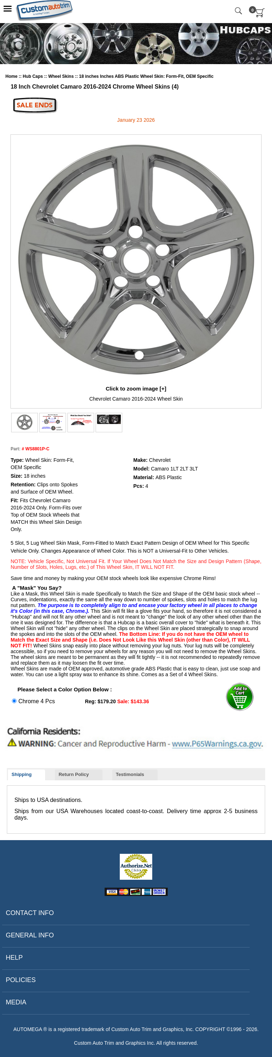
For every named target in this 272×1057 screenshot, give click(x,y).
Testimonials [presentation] (130, 774)
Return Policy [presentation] (73, 774)
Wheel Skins (61, 76)
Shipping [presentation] (22, 774)
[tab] (26, 775)
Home (12, 76)
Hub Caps (33, 76)
